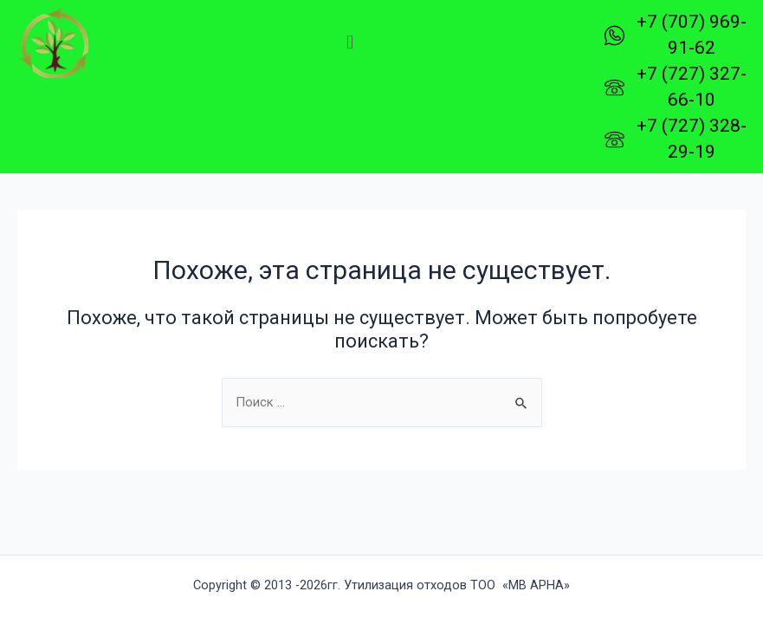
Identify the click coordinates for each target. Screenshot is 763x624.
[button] (349, 42)
